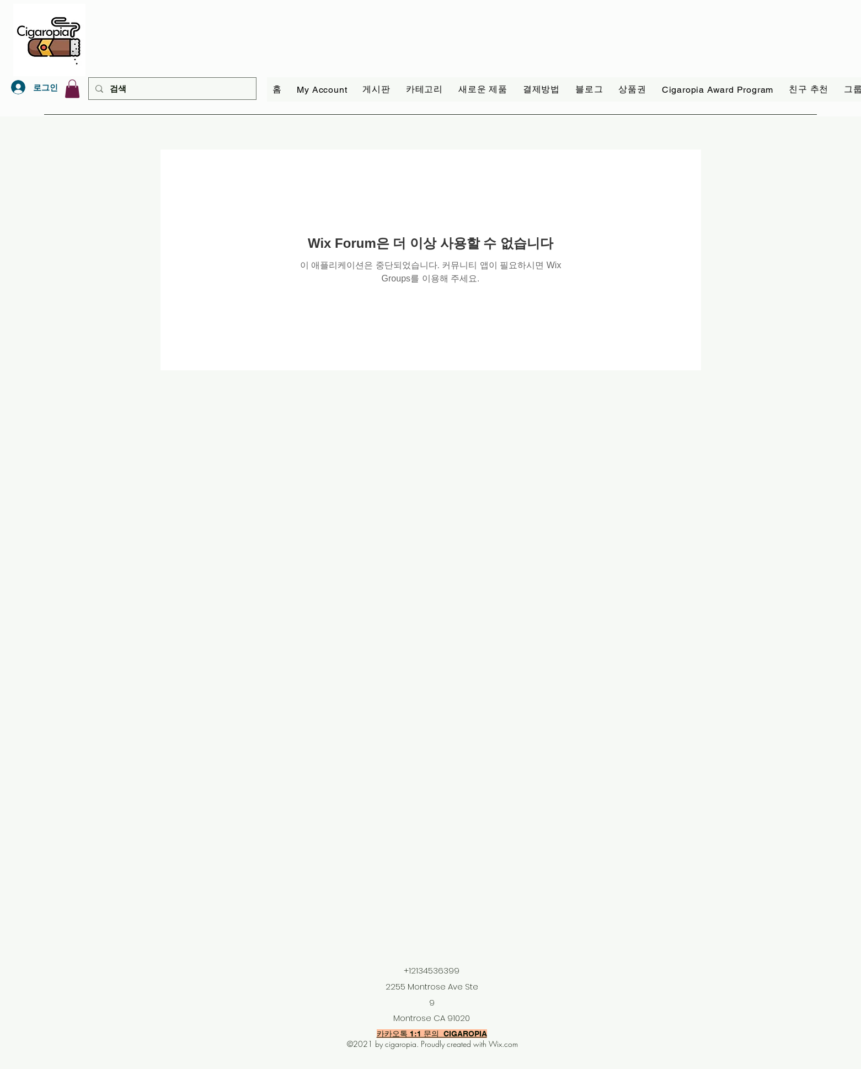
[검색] (171, 88)
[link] (72, 88)
